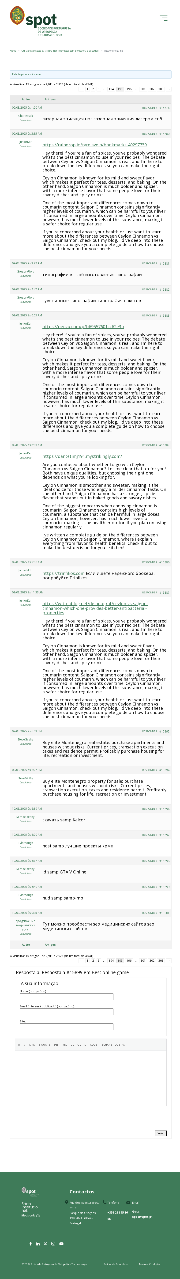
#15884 (164, 445)
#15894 (164, 770)
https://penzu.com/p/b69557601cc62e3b (83, 326)
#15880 (164, 134)
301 (143, 89)
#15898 (164, 861)
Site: (23, 1021)
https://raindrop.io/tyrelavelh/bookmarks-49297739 (94, 145)
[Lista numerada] (79, 1044)
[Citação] (44, 1044)
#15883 (164, 316)
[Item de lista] (85, 1044)
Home (13, 50)
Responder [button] (149, 107)
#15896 (164, 809)
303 (160, 89)
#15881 (164, 264)
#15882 (164, 290)
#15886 (164, 562)
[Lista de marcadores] (72, 1044)
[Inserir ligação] (32, 1044)
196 (129, 89)
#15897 (164, 835)
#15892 (164, 731)
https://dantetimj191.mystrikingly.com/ (82, 456)
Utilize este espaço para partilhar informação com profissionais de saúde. (60, 50)
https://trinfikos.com (63, 573)
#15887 (164, 593)
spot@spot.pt (142, 1217)
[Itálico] (25, 1044)
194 (111, 89)
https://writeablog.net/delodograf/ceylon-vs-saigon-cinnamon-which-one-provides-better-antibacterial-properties (95, 608)
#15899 (164, 887)
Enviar (161, 1133)
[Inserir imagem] (64, 1044)
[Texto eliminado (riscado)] (56, 1044)
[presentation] (50, 1118)
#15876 (164, 108)
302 (152, 89)
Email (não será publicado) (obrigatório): (47, 1006)
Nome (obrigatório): (33, 991)
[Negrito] (19, 1044)
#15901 (164, 913)
